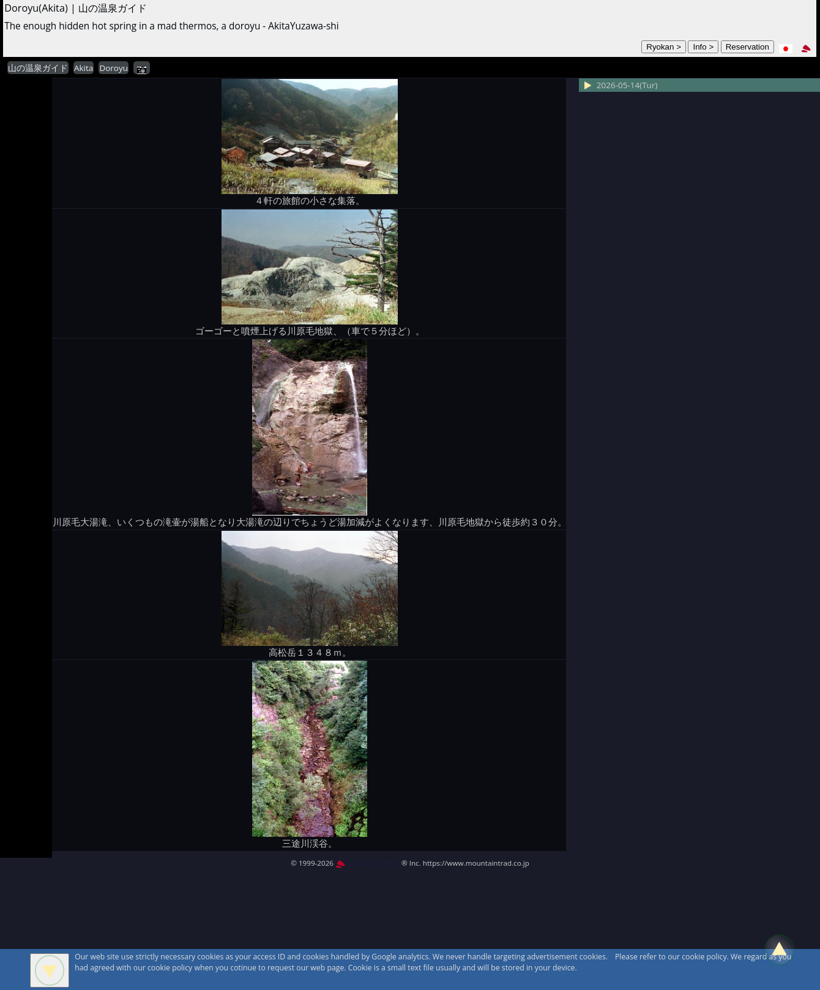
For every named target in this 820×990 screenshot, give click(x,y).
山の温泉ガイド (38, 67)
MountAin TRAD (367, 863)
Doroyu (113, 67)
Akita (83, 67)
